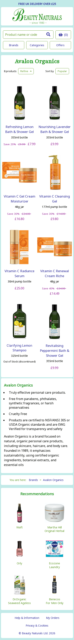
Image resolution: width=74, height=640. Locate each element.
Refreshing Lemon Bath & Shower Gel (19, 129)
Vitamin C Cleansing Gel (54, 198)
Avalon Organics (37, 61)
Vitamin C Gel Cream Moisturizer (19, 198)
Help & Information (27, 618)
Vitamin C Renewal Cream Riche (54, 273)
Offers (60, 45)
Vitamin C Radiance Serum (19, 273)
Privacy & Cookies (37, 625)
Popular (62, 71)
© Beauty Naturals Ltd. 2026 (37, 633)
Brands (13, 45)
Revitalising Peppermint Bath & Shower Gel (54, 350)
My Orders (52, 618)
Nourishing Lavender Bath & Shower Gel (54, 129)
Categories (37, 45)
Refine (26, 71)
